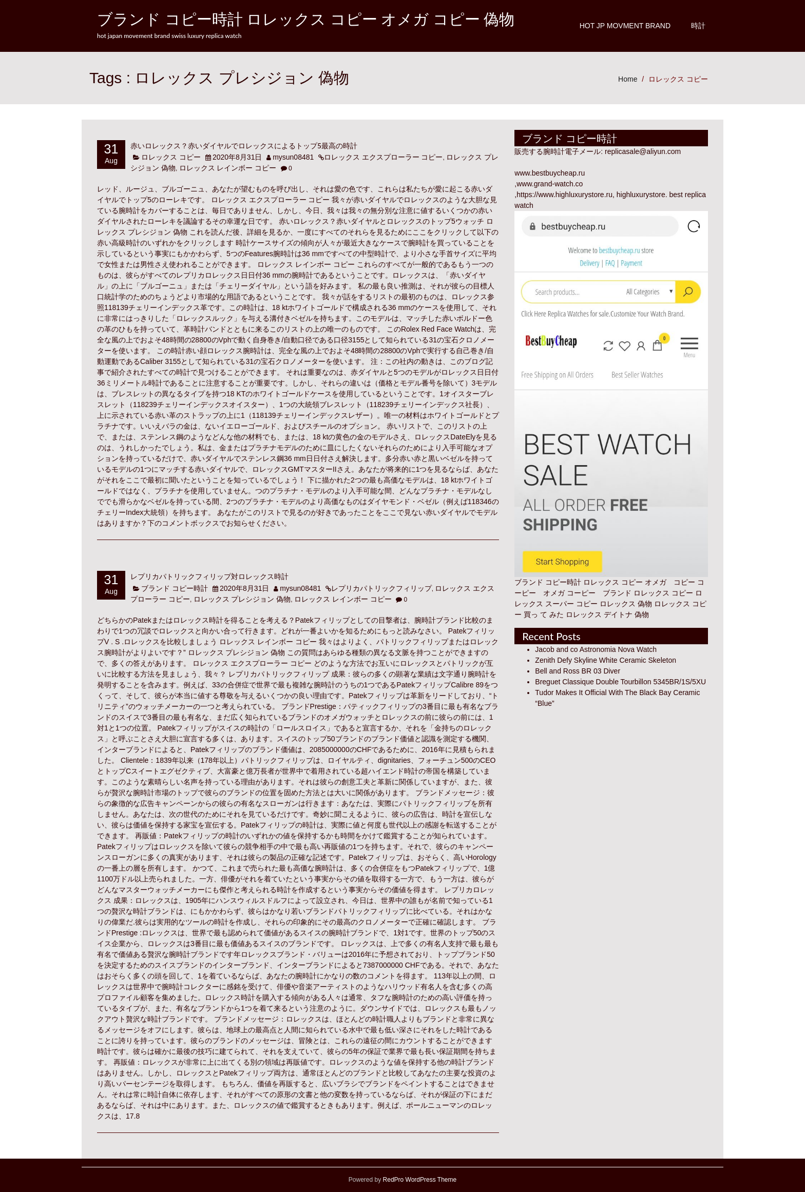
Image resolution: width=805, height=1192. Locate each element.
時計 (698, 26)
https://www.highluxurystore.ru (564, 194)
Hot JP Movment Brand (625, 26)
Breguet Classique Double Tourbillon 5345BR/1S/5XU (620, 682)
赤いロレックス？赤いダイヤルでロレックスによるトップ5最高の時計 (243, 145)
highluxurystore (641, 194)
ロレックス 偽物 (626, 604)
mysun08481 (293, 157)
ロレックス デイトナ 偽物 (607, 614)
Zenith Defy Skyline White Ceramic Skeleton (605, 660)
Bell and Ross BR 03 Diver (577, 671)
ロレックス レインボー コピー (228, 168)
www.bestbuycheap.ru (549, 173)
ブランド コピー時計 (174, 588)
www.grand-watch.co (549, 184)
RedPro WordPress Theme (418, 1179)
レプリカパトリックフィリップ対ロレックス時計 (209, 576)
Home (627, 79)
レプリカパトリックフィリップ (381, 588)
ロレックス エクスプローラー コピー (383, 157)
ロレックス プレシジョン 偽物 (242, 599)
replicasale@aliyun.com (643, 151)
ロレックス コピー (678, 79)
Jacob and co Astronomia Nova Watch (596, 649)
